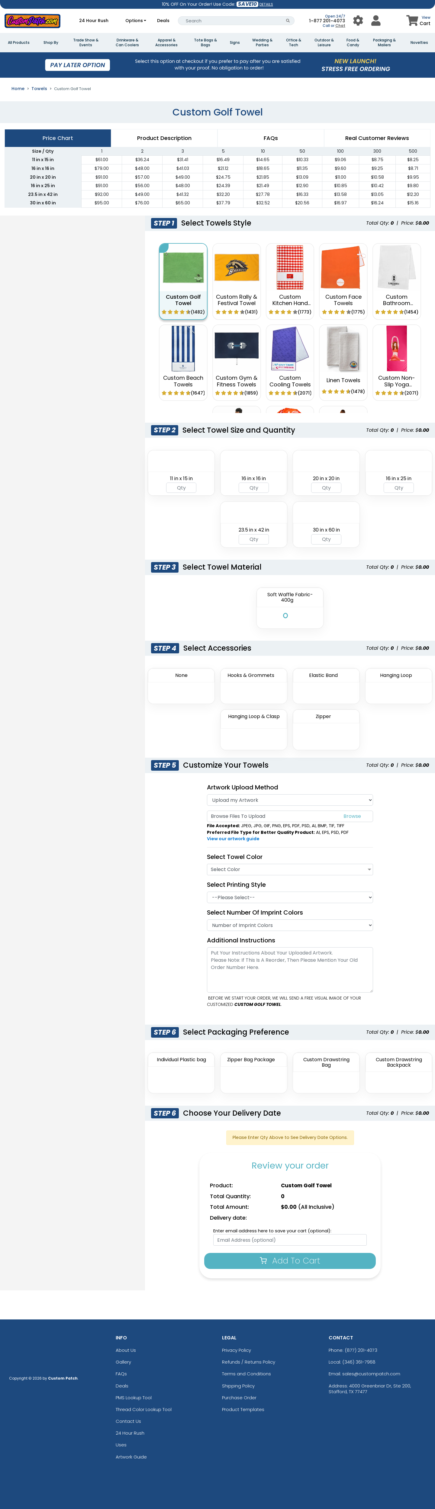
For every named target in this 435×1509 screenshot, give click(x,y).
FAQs (121, 1374)
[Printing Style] (290, 897)
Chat (340, 25)
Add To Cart (290, 1261)
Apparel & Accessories (166, 42)
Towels (39, 89)
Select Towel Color (235, 857)
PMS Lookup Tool (134, 1397)
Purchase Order (239, 1397)
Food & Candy (352, 42)
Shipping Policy (238, 1386)
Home (17, 89)
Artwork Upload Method (242, 787)
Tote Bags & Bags (205, 42)
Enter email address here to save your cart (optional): (272, 1231)
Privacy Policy (236, 1350)
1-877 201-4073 (327, 21)
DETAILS (266, 4)
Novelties (419, 42)
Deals (163, 21)
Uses (121, 1445)
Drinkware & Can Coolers (127, 42)
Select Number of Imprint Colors (255, 912)
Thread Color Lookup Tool (144, 1409)
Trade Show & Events (85, 42)
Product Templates (243, 1409)
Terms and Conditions (246, 1374)
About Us (126, 1350)
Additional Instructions (241, 940)
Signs (235, 42)
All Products (19, 42)
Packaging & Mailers (384, 42)
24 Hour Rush (93, 21)
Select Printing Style (236, 884)
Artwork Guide (131, 1457)
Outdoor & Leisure (324, 42)
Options (134, 21)
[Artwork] (290, 800)
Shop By (51, 42)
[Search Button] (288, 20)
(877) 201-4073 (361, 1350)
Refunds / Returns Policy (248, 1362)
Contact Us (128, 1421)
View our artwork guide (233, 839)
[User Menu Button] (358, 20)
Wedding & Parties (262, 42)
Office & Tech (293, 42)
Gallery (123, 1362)
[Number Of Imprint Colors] (290, 925)
